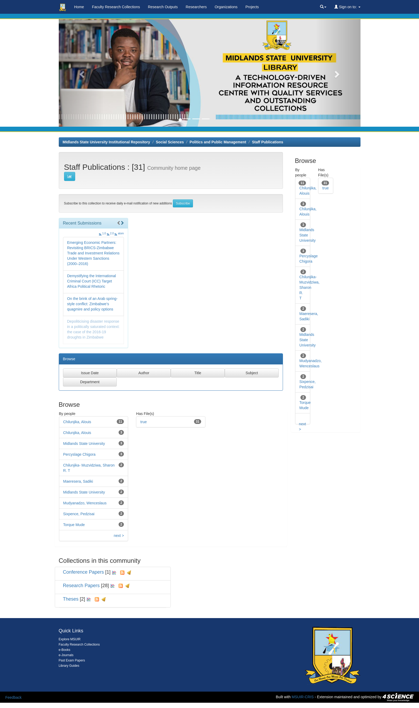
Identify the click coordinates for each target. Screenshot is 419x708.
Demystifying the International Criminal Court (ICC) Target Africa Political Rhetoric (91, 281)
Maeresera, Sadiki (78, 481)
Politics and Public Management (218, 142)
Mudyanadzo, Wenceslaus (85, 503)
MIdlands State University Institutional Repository (106, 142)
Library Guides (69, 666)
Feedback (13, 697)
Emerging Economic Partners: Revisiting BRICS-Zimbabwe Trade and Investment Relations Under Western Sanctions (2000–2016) (93, 253)
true (143, 422)
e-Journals (66, 655)
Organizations (226, 7)
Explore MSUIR (70, 639)
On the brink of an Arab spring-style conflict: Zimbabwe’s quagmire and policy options (92, 303)
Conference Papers (83, 572)
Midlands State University (84, 443)
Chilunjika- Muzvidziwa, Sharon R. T (309, 287)
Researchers (196, 7)
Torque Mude (74, 525)
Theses (71, 599)
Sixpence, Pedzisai (78, 514)
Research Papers (81, 585)
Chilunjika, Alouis (77, 422)
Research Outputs (163, 7)
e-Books (64, 650)
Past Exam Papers (72, 660)
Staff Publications (267, 142)
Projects (252, 7)
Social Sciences (170, 142)
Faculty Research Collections (116, 7)
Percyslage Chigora (79, 454)
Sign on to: (347, 7)
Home (79, 7)
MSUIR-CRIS (303, 697)
